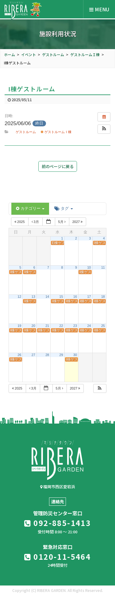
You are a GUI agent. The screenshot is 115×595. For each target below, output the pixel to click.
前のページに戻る (58, 166)
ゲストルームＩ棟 (56, 132)
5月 (62, 222)
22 (61, 326)
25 (103, 326)
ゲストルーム (26, 132)
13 (33, 296)
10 (89, 267)
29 (61, 355)
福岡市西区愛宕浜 (57, 486)
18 (103, 296)
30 (75, 355)
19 (19, 326)
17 (89, 296)
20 (33, 326)
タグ (63, 208)
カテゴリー (30, 208)
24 (89, 326)
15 (61, 296)
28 (47, 355)
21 (47, 326)
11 (103, 267)
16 (75, 296)
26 (19, 355)
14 (47, 296)
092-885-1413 (57, 522)
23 (75, 326)
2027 (78, 222)
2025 (20, 222)
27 (33, 355)
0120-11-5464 (57, 556)
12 (19, 296)
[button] (104, 129)
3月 (36, 222)
